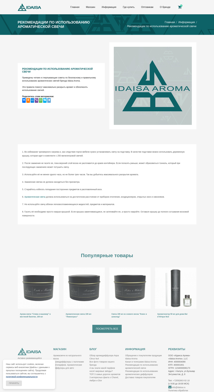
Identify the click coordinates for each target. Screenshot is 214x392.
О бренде (165, 7)
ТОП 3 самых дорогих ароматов (105, 380)
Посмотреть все (107, 334)
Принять (14, 383)
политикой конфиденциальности (22, 376)
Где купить (129, 7)
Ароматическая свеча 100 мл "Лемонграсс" (78, 321)
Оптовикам (147, 7)
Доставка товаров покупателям (140, 383)
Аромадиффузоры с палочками (68, 368)
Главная (74, 7)
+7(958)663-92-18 (181, 386)
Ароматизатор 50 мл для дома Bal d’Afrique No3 (172, 321)
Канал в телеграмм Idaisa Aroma (141, 368)
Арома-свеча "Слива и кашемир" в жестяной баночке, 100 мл (35, 321)
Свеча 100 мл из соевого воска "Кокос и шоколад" (129, 321)
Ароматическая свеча (34, 197)
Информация (109, 7)
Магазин (90, 7)
